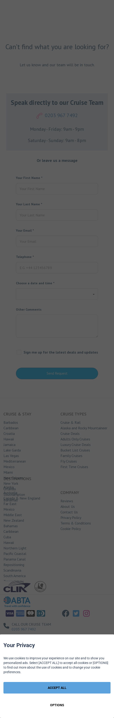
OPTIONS (57, 705)
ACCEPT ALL (57, 688)
